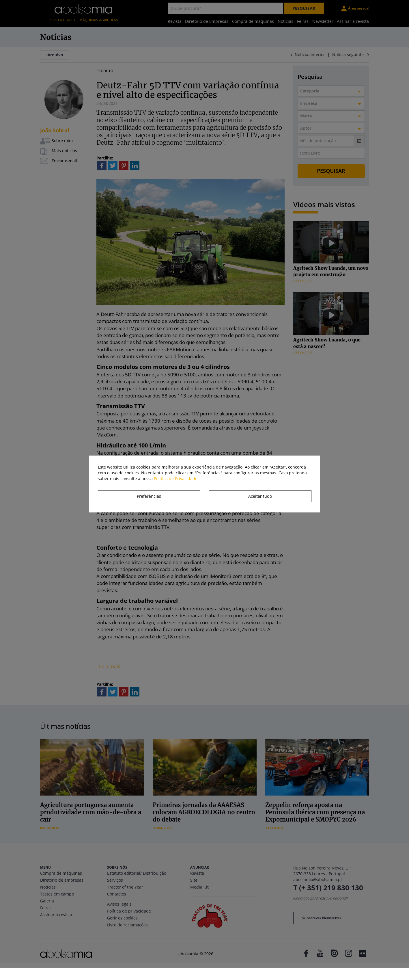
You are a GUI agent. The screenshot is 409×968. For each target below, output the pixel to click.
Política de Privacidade (175, 478)
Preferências (149, 496)
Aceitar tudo (260, 496)
